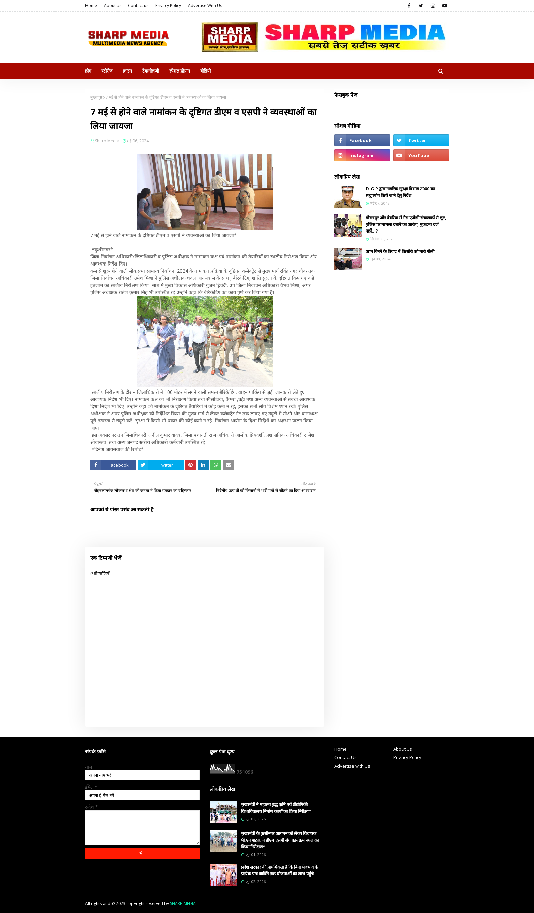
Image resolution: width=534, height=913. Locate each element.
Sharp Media (107, 141)
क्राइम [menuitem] (127, 71)
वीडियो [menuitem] (205, 71)
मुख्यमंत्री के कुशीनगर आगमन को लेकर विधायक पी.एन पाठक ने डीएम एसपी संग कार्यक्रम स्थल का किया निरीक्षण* (280, 840)
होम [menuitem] (88, 71)
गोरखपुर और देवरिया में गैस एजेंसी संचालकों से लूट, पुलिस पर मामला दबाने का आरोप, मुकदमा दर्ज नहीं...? (406, 224)
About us (112, 6)
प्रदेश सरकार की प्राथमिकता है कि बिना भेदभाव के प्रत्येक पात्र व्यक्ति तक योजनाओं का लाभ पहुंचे (279, 870)
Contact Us (345, 757)
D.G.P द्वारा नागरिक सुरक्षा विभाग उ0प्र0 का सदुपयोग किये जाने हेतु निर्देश (400, 192)
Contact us (138, 6)
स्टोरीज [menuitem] (107, 71)
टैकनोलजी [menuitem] (150, 71)
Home (91, 6)
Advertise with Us (352, 766)
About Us (402, 749)
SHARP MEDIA (183, 904)
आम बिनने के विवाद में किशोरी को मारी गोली (400, 251)
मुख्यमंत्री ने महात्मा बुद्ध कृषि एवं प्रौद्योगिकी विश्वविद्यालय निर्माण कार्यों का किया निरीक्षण (275, 807)
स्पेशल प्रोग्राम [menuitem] (179, 71)
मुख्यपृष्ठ (96, 97)
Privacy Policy (168, 6)
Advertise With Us (205, 6)
